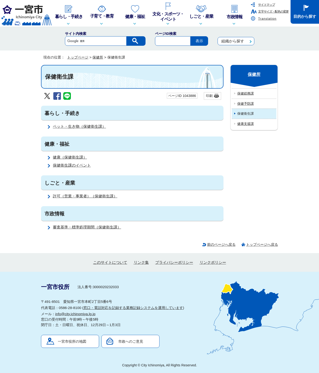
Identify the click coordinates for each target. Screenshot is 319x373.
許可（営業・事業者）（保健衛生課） (85, 196)
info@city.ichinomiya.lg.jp (75, 314)
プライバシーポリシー (174, 262)
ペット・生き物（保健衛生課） (79, 126)
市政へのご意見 (130, 341)
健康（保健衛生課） (70, 157)
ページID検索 (165, 34)
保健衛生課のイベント (72, 165)
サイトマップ (266, 4)
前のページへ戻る (221, 244)
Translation (267, 18)
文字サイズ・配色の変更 (273, 11)
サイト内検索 (75, 34)
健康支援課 (245, 124)
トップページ (77, 57)
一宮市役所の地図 (72, 341)
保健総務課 (245, 93)
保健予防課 (245, 103)
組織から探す (232, 41)
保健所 (97, 57)
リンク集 (141, 262)
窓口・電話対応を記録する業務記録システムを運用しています (133, 308)
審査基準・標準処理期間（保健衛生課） (87, 227)
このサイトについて (110, 262)
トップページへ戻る (262, 244)
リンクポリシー (213, 262)
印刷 (209, 96)
